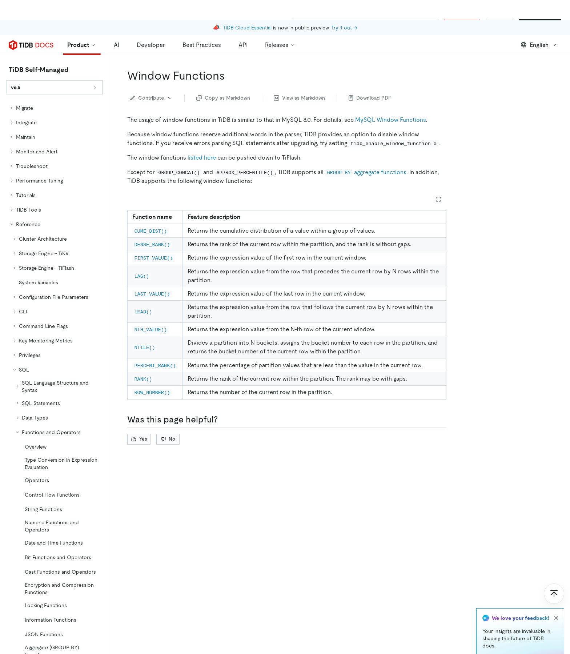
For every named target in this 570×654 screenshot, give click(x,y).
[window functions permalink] (230, 75)
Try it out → (344, 7)
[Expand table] (438, 199)
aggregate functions (365, 172)
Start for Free (540, 25)
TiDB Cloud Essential (247, 7)
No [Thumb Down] (168, 439)
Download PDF (370, 98)
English (539, 44)
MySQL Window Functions (390, 119)
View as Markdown (299, 98)
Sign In (499, 25)
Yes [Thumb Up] (139, 439)
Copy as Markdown (223, 98)
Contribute (151, 98)
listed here (202, 157)
